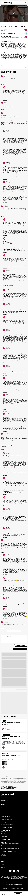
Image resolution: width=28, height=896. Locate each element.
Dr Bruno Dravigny (4, 797)
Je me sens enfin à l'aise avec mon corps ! (7, 849)
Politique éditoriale (20, 888)
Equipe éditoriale (3, 857)
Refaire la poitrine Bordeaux (5, 822)
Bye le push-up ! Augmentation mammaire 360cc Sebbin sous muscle (11, 845)
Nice (1, 809)
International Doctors (4, 867)
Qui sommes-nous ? (4, 855)
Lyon (1, 807)
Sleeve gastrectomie (4, 836)
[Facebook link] (14, 871)
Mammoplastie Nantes (4, 825)
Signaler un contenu (4, 858)
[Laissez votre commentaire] (14, 639)
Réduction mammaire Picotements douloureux (11, 737)
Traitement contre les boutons (5, 839)
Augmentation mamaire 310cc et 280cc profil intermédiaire (10, 843)
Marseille (2, 810)
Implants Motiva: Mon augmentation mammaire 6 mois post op (10, 846)
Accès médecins (3, 862)
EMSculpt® (2, 834)
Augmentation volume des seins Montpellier (7, 824)
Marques (2, 864)
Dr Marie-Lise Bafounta (4, 801)
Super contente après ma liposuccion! (12, 755)
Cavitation (2, 837)
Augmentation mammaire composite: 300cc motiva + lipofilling (10, 848)
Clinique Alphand (9, 33)
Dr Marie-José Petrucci (4, 800)
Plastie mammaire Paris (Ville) (5, 816)
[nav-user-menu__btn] (25, 2)
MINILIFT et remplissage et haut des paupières (11, 723)
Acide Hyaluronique (4, 831)
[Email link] (17, 871)
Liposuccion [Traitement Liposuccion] (5, 753)
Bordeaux (2, 812)
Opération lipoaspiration (4, 833)
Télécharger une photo (20, 645)
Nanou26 (5, 29)
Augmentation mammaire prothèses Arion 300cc (8, 851)
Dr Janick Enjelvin (3, 798)
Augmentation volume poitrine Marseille (7, 821)
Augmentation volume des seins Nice (6, 819)
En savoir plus (10, 759)
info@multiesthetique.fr (18, 884)
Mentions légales (13, 888)
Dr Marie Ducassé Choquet (5, 795)
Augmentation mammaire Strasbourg (6, 827)
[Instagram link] (10, 871)
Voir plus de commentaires (14, 631)
